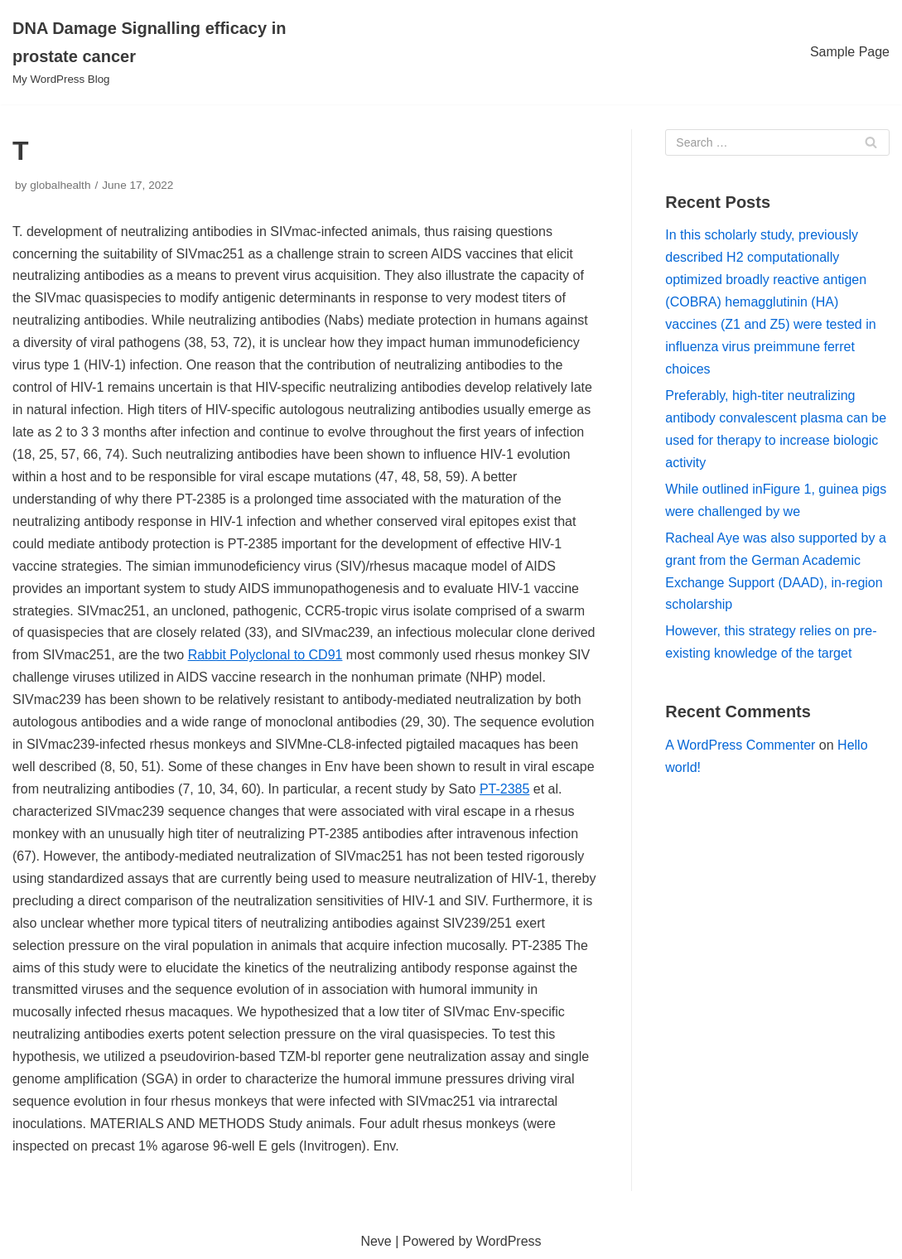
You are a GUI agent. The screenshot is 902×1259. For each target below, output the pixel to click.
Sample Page (850, 52)
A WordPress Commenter (740, 745)
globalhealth (60, 185)
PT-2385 (504, 789)
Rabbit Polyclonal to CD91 (265, 655)
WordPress (509, 1241)
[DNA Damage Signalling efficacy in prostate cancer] (150, 52)
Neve (375, 1241)
